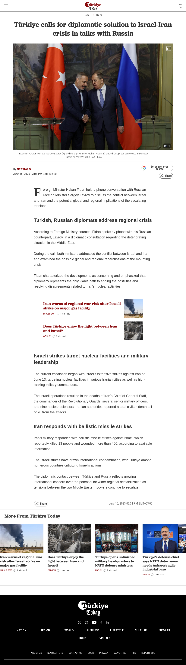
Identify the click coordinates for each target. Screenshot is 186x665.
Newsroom (24, 169)
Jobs (91, 653)
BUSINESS (93, 630)
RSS (134, 653)
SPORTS (164, 630)
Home (86, 15)
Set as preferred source (155, 167)
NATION (21, 630)
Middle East (49, 313)
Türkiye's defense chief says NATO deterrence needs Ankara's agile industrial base (161, 563)
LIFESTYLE (117, 630)
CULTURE (141, 630)
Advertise (120, 653)
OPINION (81, 638)
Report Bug (148, 653)
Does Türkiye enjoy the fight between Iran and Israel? (80, 328)
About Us (36, 653)
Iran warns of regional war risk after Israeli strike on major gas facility (82, 305)
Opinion (47, 336)
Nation (99, 15)
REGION (45, 630)
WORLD (69, 630)
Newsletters (55, 653)
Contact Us (75, 653)
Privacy (104, 653)
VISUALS (104, 638)
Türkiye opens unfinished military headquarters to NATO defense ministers (115, 561)
